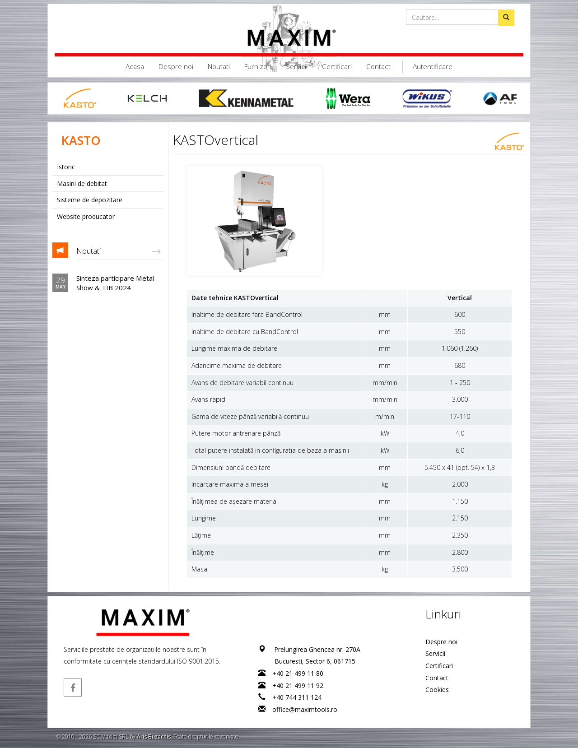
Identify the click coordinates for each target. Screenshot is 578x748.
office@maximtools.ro (304, 709)
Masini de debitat (82, 183)
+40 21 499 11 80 (297, 673)
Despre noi (175, 66)
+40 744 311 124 (297, 697)
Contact (378, 66)
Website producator (86, 216)
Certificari (337, 66)
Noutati (219, 66)
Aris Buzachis (154, 736)
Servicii (297, 66)
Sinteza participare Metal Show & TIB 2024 (115, 283)
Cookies (437, 689)
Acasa (135, 66)
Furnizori (257, 66)
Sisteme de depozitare (89, 199)
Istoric (66, 167)
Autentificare (432, 66)
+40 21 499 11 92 (297, 685)
